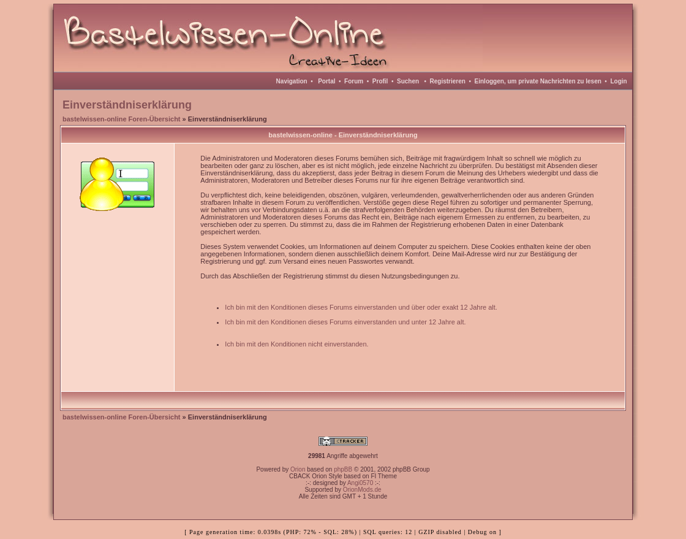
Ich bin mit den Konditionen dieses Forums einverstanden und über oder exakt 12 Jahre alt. (361, 307)
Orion (297, 469)
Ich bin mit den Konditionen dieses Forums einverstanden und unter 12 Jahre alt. (345, 322)
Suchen (408, 81)
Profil (380, 81)
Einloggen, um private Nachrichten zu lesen (538, 81)
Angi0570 (360, 483)
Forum (353, 81)
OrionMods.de (362, 489)
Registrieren (448, 81)
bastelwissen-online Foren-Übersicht (121, 119)
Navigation (291, 81)
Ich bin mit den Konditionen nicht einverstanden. (296, 344)
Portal (326, 81)
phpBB (343, 469)
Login (618, 81)
